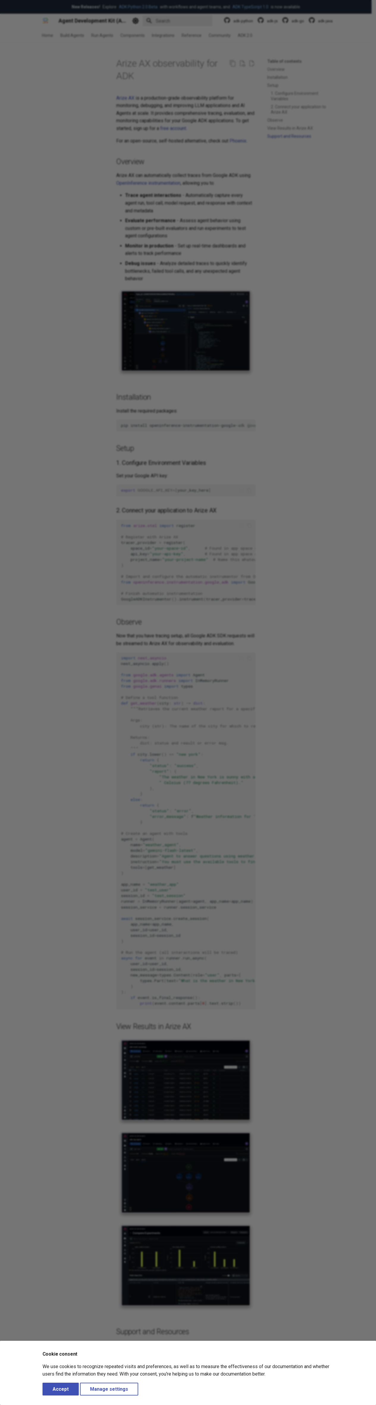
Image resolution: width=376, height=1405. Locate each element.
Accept (61, 1389)
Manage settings (109, 1389)
